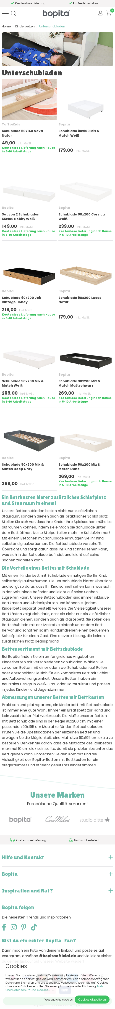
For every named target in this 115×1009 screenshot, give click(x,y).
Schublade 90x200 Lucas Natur (79, 299)
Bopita (64, 124)
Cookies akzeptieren (92, 999)
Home (6, 26)
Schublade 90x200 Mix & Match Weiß (23, 383)
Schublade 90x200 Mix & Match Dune (79, 466)
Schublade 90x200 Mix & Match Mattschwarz (79, 383)
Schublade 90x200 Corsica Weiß (81, 216)
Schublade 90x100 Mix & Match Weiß (78, 133)
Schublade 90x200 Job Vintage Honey (21, 299)
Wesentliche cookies (58, 999)
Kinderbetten (25, 26)
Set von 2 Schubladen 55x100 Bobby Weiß (20, 216)
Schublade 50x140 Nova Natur (22, 133)
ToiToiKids (11, 124)
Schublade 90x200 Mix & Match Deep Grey (23, 466)
